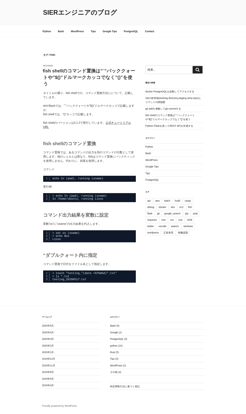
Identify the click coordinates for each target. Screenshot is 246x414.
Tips (93, 31)
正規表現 (168, 232)
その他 (113, 372)
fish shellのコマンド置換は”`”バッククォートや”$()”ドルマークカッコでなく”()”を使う (89, 77)
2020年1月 (48, 352)
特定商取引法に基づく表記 (125, 386)
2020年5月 (48, 325)
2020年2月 (48, 345)
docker (162, 207)
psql (195, 213)
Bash (61, 31)
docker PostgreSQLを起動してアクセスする (169, 91)
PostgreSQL (131, 31)
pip (187, 213)
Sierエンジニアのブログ (80, 12)
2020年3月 (48, 339)
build (177, 200)
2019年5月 (48, 378)
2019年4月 (48, 385)
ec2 (182, 207)
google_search (172, 213)
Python (47, 31)
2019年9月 (48, 372)
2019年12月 (48, 358)
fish (190, 207)
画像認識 (183, 232)
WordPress (77, 31)
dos (173, 207)
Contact (149, 31)
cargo (188, 200)
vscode (162, 226)
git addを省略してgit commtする (163, 108)
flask (149, 213)
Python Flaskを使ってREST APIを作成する (169, 125)
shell (189, 219)
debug (150, 207)
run (172, 219)
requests (152, 219)
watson (175, 226)
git (158, 213)
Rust (112, 352)
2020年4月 (48, 332)
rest (163, 219)
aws (157, 200)
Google (114, 332)
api (149, 200)
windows (188, 226)
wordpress (153, 232)
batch (167, 200)
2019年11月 (48, 365)
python (113, 345)
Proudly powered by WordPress (59, 405)
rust (180, 219)
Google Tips (110, 31)
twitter (150, 226)
